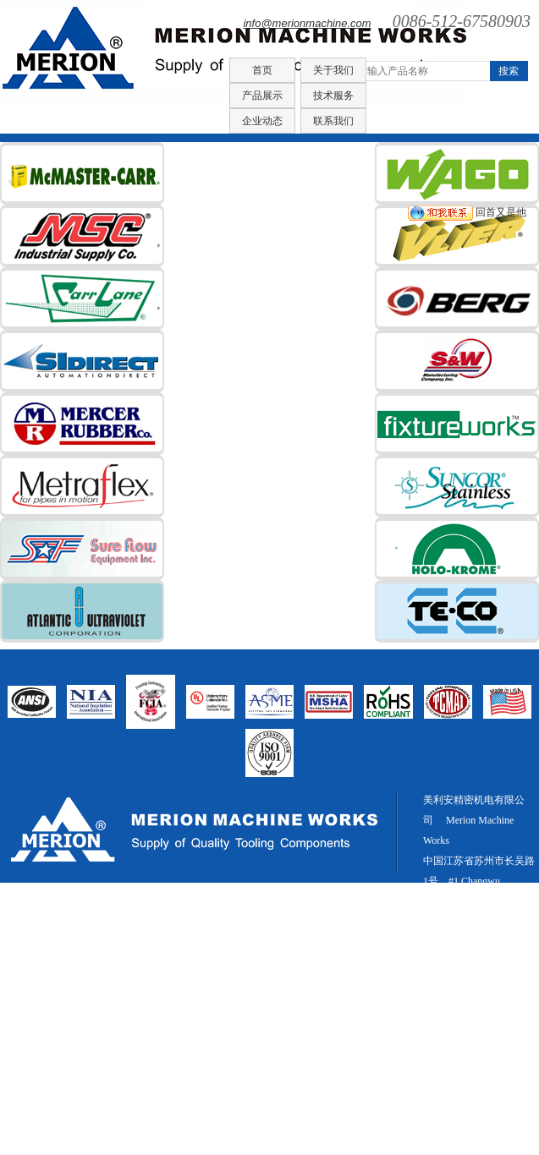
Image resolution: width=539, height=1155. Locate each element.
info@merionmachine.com (307, 23)
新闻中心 (475, 1124)
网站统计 (443, 1023)
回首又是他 (467, 212)
